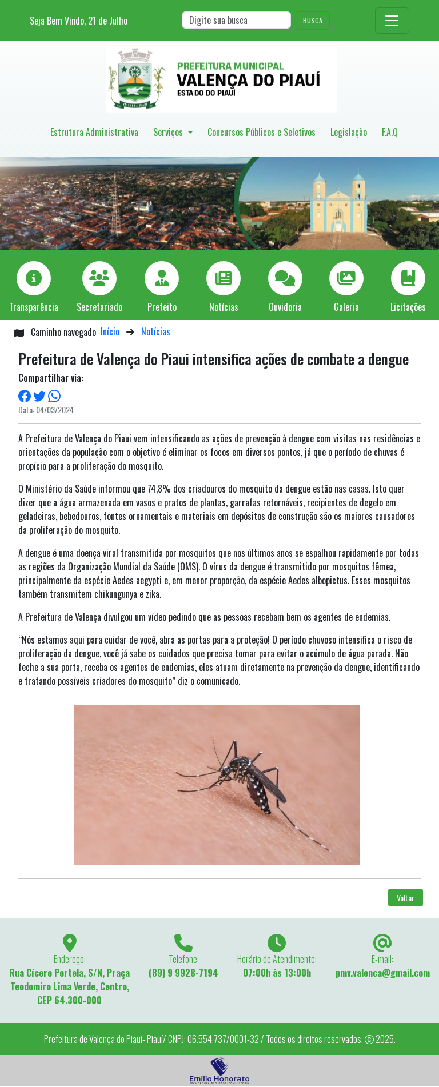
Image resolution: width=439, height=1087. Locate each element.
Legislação (348, 132)
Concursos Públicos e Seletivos (261, 132)
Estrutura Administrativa (94, 132)
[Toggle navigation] (392, 20)
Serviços (169, 132)
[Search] (236, 20)
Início (110, 331)
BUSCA (312, 20)
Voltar (405, 898)
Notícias (155, 331)
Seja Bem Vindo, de (78, 20)
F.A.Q (390, 132)
